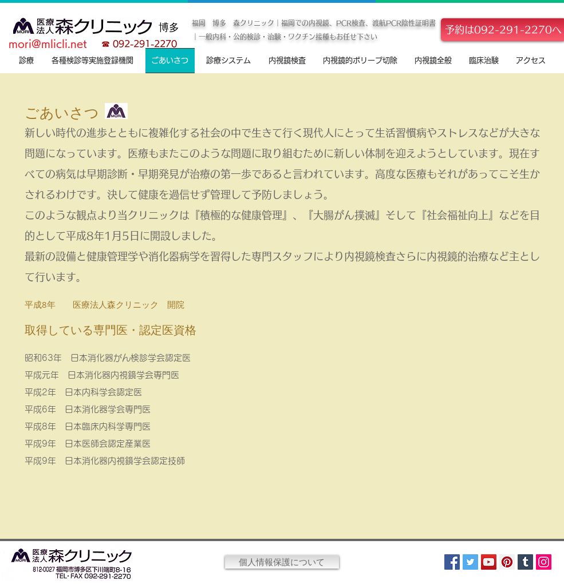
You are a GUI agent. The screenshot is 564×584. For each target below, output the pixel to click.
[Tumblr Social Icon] (525, 562)
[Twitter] (470, 562)
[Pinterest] (507, 562)
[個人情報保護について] (282, 562)
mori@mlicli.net (48, 43)
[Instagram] (543, 562)
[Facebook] (452, 562)
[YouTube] (488, 562)
